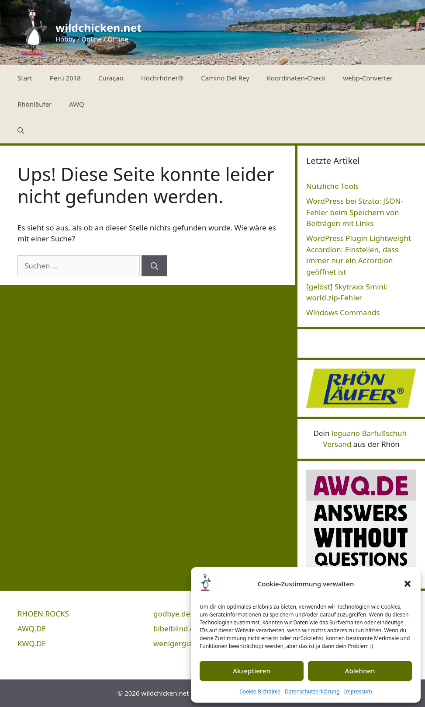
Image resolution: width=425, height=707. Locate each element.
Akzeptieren (251, 670)
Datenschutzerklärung (312, 691)
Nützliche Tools (332, 186)
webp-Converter (368, 77)
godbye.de (171, 614)
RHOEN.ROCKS (43, 614)
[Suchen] (154, 265)
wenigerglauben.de (187, 643)
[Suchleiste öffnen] (21, 130)
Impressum (358, 691)
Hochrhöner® (162, 77)
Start (24, 77)
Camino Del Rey (225, 77)
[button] (407, 583)
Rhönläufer (34, 104)
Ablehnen (360, 670)
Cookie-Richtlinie (259, 691)
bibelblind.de (176, 628)
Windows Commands (343, 312)
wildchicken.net (98, 27)
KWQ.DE (31, 643)
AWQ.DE (31, 628)
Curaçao (111, 77)
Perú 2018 (65, 77)
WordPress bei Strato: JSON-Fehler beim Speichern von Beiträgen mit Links (354, 212)
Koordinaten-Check (296, 77)
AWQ (76, 104)
